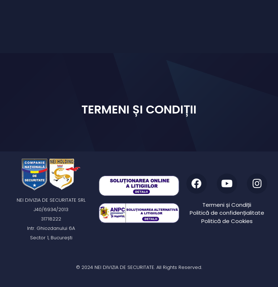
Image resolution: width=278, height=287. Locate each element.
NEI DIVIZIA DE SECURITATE (124, 267)
